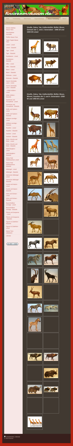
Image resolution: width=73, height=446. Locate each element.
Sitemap (17, 436)
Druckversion (9, 436)
